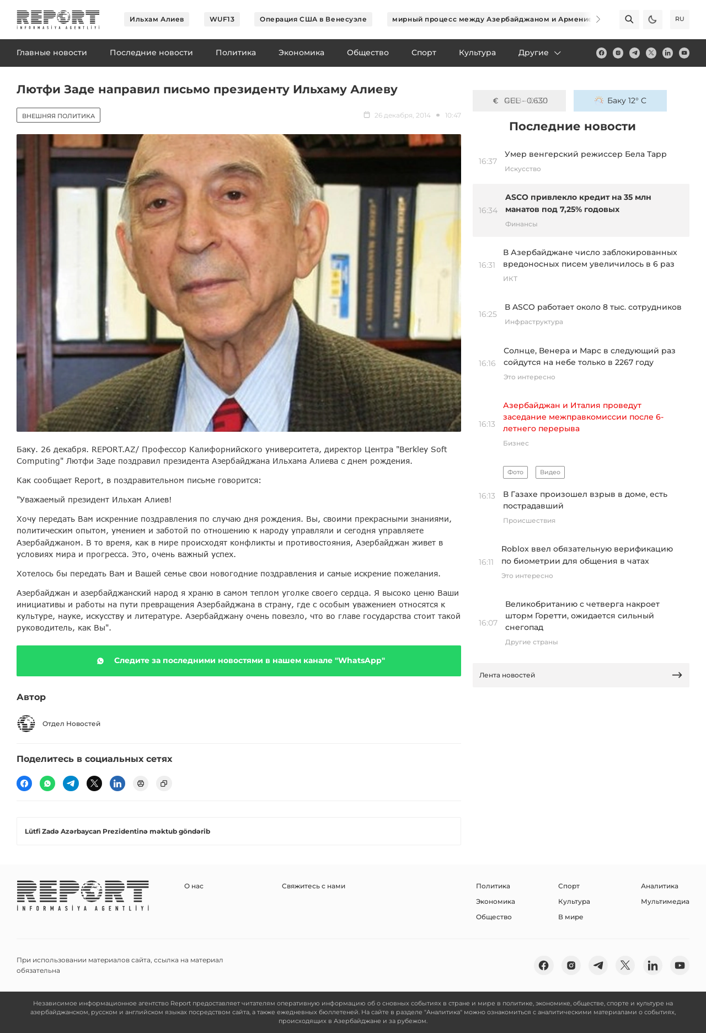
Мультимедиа (665, 901)
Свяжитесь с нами (313, 886)
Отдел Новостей (58, 723)
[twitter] (651, 52)
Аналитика (659, 886)
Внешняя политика (58, 116)
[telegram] (634, 52)
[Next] (591, 19)
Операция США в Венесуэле (313, 19)
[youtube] (684, 52)
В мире (571, 917)
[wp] (47, 783)
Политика (493, 886)
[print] (140, 783)
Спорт (569, 886)
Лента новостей (581, 675)
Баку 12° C (621, 100)
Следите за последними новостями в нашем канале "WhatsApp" (239, 661)
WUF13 (222, 19)
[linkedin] (667, 52)
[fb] (601, 52)
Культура (574, 901)
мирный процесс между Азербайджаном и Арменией (494, 19)
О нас (194, 886)
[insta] (618, 52)
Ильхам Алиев (157, 19)
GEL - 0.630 (519, 100)
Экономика (495, 901)
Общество (494, 917)
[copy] (164, 783)
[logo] (58, 19)
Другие (540, 52)
